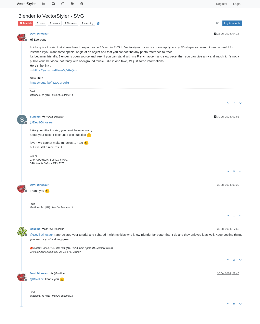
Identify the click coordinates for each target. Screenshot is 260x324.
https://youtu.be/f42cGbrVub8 (49, 82)
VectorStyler (26, 4)
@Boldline (57, 273)
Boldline (35, 228)
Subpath (35, 116)
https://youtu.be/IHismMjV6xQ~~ (55, 70)
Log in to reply (232, 23)
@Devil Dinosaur (53, 116)
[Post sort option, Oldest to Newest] (217, 23)
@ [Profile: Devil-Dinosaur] (41, 122)
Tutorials (25, 23)
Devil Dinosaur (39, 33)
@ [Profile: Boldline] (37, 279)
